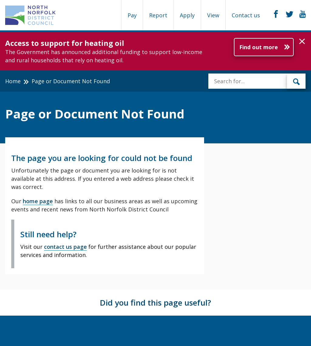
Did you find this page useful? (155, 302)
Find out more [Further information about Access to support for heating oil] (258, 47)
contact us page (65, 246)
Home (13, 81)
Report (158, 15)
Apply (187, 15)
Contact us (246, 15)
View (213, 15)
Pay (132, 15)
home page (38, 201)
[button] (302, 41)
